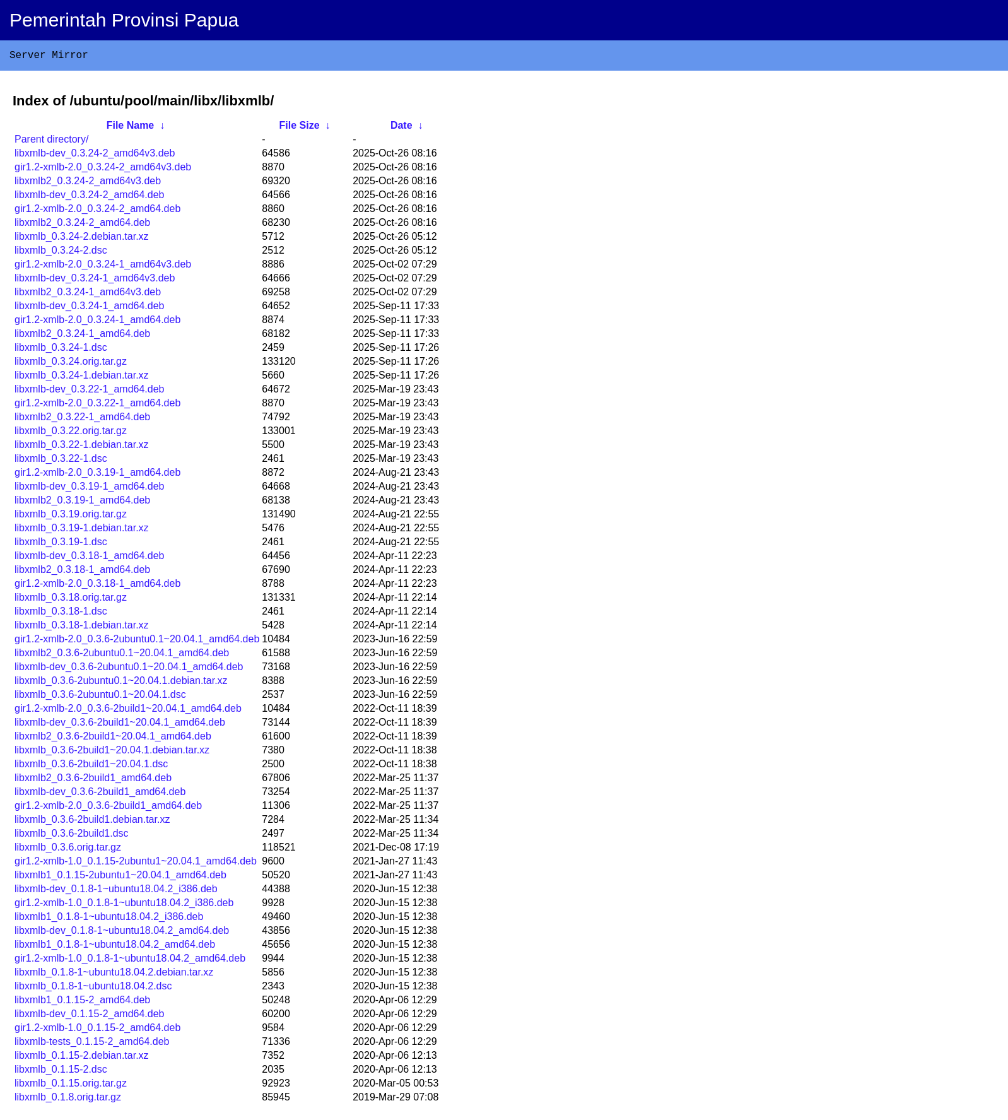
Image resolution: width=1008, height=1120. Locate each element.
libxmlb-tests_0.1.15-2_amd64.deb (92, 1044)
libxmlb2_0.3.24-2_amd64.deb (82, 225)
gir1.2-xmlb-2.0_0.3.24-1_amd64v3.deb (103, 266)
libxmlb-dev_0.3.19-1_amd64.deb (89, 488)
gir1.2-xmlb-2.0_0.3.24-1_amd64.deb (97, 322)
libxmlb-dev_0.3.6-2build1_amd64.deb (100, 794)
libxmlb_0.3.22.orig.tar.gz (71, 433)
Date (401, 127)
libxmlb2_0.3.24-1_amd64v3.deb (88, 294)
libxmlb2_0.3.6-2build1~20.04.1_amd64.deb (113, 738)
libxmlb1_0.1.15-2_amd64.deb (82, 1002)
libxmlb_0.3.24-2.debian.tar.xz (82, 238)
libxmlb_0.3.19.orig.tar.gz (71, 516)
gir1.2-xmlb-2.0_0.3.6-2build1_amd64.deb (108, 808)
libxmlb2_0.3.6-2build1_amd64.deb (93, 780)
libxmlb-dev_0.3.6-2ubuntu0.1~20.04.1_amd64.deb (129, 669)
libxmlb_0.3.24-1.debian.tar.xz (82, 377)
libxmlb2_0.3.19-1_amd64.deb (82, 502)
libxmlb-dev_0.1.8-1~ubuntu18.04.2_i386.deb (116, 891)
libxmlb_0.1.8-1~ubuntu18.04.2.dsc (93, 988)
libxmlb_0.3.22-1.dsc (61, 461)
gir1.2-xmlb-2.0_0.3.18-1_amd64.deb (97, 586)
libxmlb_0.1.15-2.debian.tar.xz (82, 1057)
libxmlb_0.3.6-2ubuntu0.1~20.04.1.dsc (100, 697)
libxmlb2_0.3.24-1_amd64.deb (82, 336)
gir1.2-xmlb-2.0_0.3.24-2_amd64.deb (97, 211)
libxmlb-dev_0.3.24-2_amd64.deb (89, 197)
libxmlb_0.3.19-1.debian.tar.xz (82, 530)
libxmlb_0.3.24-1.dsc (61, 350)
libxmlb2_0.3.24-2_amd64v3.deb (88, 183)
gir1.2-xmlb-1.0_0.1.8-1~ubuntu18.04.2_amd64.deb (130, 960)
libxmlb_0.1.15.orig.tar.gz (71, 1085)
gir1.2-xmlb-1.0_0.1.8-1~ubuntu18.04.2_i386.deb (124, 905)
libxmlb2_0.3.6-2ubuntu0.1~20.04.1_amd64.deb (122, 655)
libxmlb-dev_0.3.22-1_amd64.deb (89, 391)
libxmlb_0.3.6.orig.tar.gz (68, 849)
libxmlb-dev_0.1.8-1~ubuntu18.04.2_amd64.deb (122, 933)
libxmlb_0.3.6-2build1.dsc (72, 835)
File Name (131, 127)
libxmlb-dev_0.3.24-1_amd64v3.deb (95, 280)
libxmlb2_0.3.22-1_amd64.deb (82, 419)
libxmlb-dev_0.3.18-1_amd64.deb (89, 558)
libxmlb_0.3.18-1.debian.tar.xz (82, 627)
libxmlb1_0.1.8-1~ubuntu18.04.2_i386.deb (109, 919)
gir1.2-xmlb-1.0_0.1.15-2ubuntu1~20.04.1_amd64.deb (136, 863)
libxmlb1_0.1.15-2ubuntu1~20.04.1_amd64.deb (120, 877)
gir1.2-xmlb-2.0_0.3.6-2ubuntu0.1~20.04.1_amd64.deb (137, 641)
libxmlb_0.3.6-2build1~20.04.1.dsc (91, 766)
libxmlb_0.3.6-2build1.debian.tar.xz (92, 821)
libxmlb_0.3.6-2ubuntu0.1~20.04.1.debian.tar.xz (121, 683)
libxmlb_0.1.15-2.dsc (61, 1071)
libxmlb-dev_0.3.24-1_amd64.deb (89, 308)
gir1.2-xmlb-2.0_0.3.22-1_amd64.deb (97, 405)
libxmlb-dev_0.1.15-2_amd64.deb (89, 1016)
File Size (299, 127)
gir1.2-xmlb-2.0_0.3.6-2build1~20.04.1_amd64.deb (128, 710)
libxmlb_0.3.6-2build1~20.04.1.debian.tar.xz (112, 752)
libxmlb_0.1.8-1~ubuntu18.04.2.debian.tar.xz (114, 974)
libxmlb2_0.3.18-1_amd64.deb (82, 572)
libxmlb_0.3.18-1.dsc (61, 613)
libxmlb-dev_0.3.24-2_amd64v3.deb (95, 155)
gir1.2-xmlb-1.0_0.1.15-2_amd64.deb (97, 1030)
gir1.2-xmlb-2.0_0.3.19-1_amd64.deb (97, 474)
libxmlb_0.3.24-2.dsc (61, 252)
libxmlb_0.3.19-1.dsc (61, 544)
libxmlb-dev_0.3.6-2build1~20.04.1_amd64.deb (120, 724)
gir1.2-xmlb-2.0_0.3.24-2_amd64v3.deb (103, 169)
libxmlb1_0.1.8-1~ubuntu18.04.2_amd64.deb (115, 946)
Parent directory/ (51, 141)
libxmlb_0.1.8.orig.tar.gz (68, 1099)
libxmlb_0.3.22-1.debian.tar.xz (82, 447)
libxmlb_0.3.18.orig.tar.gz (71, 599)
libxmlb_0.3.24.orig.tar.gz (71, 363)
